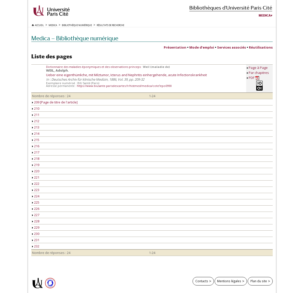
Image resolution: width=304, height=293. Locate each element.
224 (35, 196)
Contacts (201, 281)
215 (35, 139)
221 (35, 177)
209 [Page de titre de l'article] (55, 102)
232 (35, 246)
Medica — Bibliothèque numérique (74, 38)
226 (35, 208)
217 (35, 152)
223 (35, 190)
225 (35, 202)
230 (35, 233)
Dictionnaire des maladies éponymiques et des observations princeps (93, 67)
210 (35, 108)
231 (35, 240)
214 (35, 133)
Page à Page (258, 67)
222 (35, 183)
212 (35, 121)
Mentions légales (229, 281)
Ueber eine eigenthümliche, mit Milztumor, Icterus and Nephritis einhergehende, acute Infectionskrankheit (126, 75)
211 (35, 114)
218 (35, 158)
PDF (254, 77)
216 (35, 146)
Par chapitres (259, 72)
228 (35, 221)
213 (35, 127)
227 (35, 215)
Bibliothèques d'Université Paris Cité (230, 8)
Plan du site (258, 281)
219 (35, 165)
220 (35, 171)
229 (35, 227)
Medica (265, 15)
